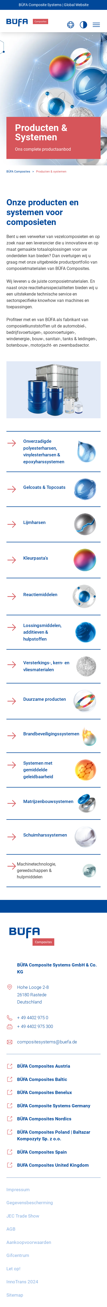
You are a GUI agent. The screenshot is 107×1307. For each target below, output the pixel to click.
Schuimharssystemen (45, 835)
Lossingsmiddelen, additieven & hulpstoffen (42, 632)
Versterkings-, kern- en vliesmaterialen (46, 666)
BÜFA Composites (18, 171)
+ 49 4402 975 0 (32, 1017)
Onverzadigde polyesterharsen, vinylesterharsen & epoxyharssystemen (43, 451)
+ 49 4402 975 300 (35, 1026)
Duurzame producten (44, 699)
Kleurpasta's (35, 558)
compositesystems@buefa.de (47, 1041)
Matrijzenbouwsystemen (48, 801)
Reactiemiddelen (40, 594)
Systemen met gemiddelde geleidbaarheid (38, 769)
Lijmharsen (34, 522)
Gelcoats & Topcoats (44, 487)
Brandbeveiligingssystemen (50, 733)
